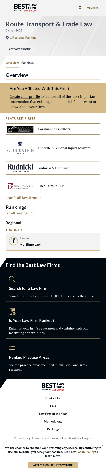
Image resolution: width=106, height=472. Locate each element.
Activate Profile (20, 49)
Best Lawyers (84, 438)
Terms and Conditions (62, 438)
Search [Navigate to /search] (53, 287)
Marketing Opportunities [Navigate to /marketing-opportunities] (53, 321)
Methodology (53, 421)
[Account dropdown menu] (92, 8)
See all (19, 213)
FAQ (53, 406)
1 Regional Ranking (23, 37)
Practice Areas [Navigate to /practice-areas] (53, 358)
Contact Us (53, 398)
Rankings (53, 429)
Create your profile (25, 96)
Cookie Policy (40, 438)
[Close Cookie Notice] (100, 445)
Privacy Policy (22, 438)
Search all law (24, 197)
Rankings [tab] (27, 62)
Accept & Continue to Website (53, 465)
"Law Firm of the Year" (53, 413)
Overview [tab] (12, 62)
